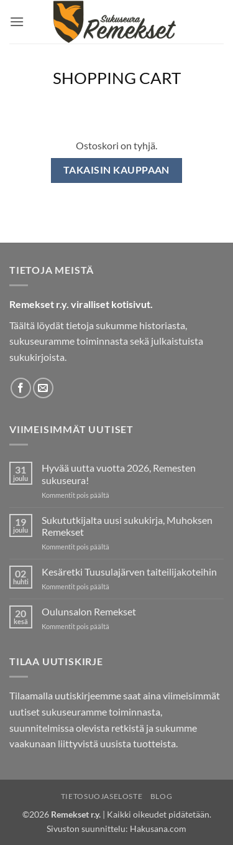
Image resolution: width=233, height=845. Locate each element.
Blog (161, 796)
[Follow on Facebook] (21, 388)
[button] (16, 21)
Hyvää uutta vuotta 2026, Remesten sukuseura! (119, 473)
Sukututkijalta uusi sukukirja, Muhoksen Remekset (127, 526)
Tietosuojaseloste (101, 796)
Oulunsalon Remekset (89, 611)
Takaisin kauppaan (116, 169)
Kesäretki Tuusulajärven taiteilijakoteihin (129, 571)
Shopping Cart (117, 77)
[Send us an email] (43, 388)
